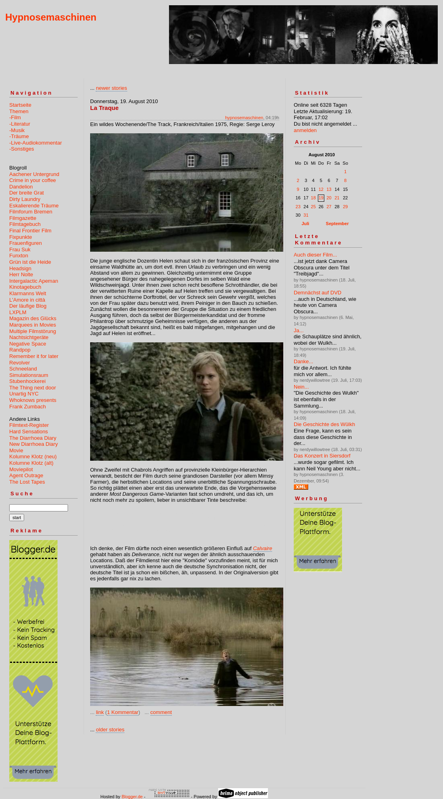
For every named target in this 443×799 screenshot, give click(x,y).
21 (336, 197)
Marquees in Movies (32, 325)
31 (305, 215)
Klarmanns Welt (27, 293)
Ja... (299, 330)
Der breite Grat (26, 193)
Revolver (19, 363)
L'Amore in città (27, 300)
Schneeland (23, 369)
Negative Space (27, 344)
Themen (19, 111)
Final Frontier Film (30, 231)
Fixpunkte (20, 237)
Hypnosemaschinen (51, 17)
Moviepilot (21, 469)
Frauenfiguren (25, 243)
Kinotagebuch (25, 287)
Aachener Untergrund (34, 174)
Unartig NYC (24, 394)
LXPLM (18, 312)
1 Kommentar (122, 712)
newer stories (111, 88)
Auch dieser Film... (315, 255)
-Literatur (19, 124)
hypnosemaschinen (244, 117)
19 (321, 197)
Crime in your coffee (32, 180)
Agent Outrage (26, 475)
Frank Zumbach (27, 407)
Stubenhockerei (27, 381)
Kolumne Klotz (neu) (33, 456)
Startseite (20, 105)
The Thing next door (32, 388)
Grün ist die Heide (30, 262)
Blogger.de (132, 796)
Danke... (303, 361)
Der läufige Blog (28, 306)
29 (345, 206)
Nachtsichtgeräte (29, 337)
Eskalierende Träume (34, 206)
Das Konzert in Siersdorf (322, 456)
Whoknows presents (32, 400)
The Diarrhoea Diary (32, 438)
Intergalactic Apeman (33, 281)
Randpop (20, 350)
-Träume (19, 136)
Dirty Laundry (24, 199)
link (100, 712)
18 (313, 197)
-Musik (17, 130)
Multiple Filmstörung (32, 331)
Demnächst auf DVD (318, 293)
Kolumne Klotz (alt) (31, 463)
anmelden (305, 130)
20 (328, 197)
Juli (305, 223)
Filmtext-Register (29, 425)
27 (328, 206)
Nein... (301, 387)
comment (161, 712)
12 (321, 189)
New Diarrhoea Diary (33, 444)
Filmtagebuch (25, 224)
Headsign (20, 268)
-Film (15, 117)
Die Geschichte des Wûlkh (324, 424)
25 (313, 206)
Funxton (18, 256)
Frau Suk (20, 249)
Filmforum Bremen (30, 212)
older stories (110, 730)
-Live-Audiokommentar (35, 143)
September (337, 223)
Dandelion (21, 187)
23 (298, 206)
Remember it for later (33, 356)
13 (328, 189)
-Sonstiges (21, 149)
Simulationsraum (28, 375)
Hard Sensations (28, 431)
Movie (16, 450)
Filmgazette (22, 218)
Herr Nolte (21, 274)
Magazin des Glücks (32, 318)
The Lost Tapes (27, 482)
